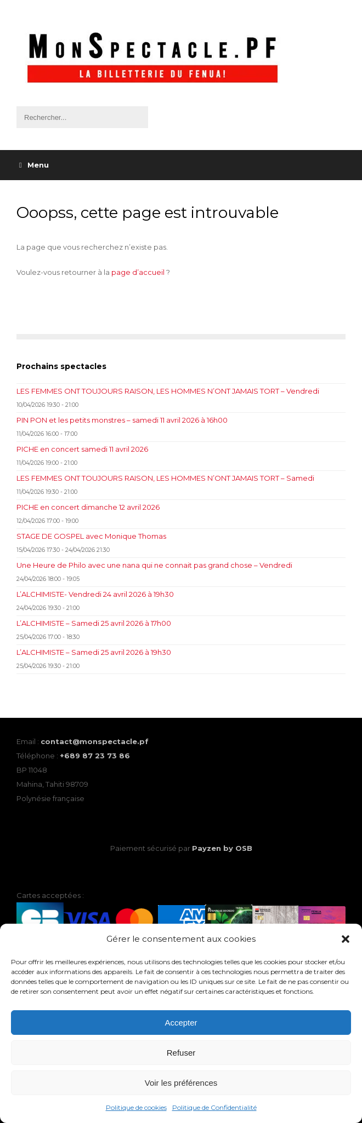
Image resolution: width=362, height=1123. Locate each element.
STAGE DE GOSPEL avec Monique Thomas (91, 536)
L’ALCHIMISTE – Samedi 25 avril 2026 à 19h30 (93, 652)
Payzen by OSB (222, 848)
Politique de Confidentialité (214, 1107)
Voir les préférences (181, 1082)
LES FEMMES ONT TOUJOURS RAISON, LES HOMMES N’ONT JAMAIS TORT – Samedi (165, 478)
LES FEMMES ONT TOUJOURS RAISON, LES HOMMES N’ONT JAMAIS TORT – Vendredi (167, 391)
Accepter (181, 1022)
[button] (345, 939)
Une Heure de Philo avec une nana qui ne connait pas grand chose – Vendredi (154, 565)
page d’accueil (138, 272)
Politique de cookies (136, 1107)
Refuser (181, 1052)
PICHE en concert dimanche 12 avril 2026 (88, 507)
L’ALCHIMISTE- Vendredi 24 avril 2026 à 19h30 (95, 594)
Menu (34, 164)
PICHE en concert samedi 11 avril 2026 (82, 449)
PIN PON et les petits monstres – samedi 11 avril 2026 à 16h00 (122, 420)
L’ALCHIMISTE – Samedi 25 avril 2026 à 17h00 (93, 623)
